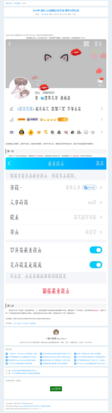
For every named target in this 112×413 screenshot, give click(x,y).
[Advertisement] (56, 27)
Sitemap (20, 406)
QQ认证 (19, 323)
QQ (15, 323)
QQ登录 (56, 388)
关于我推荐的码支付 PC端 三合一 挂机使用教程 (91, 360)
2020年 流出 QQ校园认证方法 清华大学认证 (56, 10)
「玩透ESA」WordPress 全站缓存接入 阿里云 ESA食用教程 (27, 354)
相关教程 (17, 3)
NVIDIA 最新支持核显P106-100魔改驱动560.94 (91, 357)
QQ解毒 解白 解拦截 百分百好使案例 (54, 363)
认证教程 (33, 323)
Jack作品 (24, 403)
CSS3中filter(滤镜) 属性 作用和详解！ (19, 363)
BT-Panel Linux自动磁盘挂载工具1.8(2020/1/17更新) (92, 363)
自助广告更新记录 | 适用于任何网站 (87, 354)
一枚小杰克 (44, 14)
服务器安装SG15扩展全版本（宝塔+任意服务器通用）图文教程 (62, 360)
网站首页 (9, 3)
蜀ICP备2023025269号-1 (32, 406)
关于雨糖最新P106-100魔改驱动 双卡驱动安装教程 (24, 357)
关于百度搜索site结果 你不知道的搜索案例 (26, 373)
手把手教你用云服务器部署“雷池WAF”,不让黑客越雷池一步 (61, 354)
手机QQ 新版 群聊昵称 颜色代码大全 (24, 370)
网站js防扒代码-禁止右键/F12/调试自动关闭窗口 (57, 357)
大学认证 (26, 323)
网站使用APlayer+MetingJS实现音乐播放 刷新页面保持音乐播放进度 (30, 360)
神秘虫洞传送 (46, 406)
